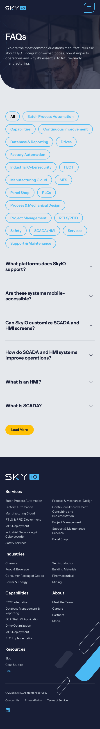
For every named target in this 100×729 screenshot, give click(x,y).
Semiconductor (62, 563)
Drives (66, 142)
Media (56, 621)
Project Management (28, 218)
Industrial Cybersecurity (31, 167)
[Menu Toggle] (89, 8)
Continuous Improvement (65, 129)
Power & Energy (16, 582)
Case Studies (14, 664)
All (12, 116)
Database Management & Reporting (22, 611)
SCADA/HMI (44, 230)
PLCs (46, 192)
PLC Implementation (19, 638)
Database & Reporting (29, 142)
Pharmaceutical (63, 575)
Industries (15, 554)
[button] (19, 430)
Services (75, 230)
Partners (58, 615)
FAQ (8, 671)
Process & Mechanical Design (35, 205)
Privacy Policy (33, 700)
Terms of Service (57, 700)
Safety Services (15, 543)
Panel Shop (20, 192)
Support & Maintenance (30, 243)
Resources (15, 649)
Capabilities (20, 129)
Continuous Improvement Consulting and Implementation (70, 511)
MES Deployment (17, 526)
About (58, 593)
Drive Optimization (18, 626)
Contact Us (12, 700)
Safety (16, 230)
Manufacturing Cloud (28, 180)
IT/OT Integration (17, 602)
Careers (57, 608)
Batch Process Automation (50, 116)
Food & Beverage (17, 569)
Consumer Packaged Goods (24, 575)
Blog (8, 658)
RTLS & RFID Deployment (23, 519)
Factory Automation (27, 154)
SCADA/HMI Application (22, 619)
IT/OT (69, 167)
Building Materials (64, 569)
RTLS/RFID (68, 218)
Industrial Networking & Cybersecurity (21, 534)
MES (63, 180)
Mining (57, 582)
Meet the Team (62, 602)
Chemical (11, 563)
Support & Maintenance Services (68, 531)
